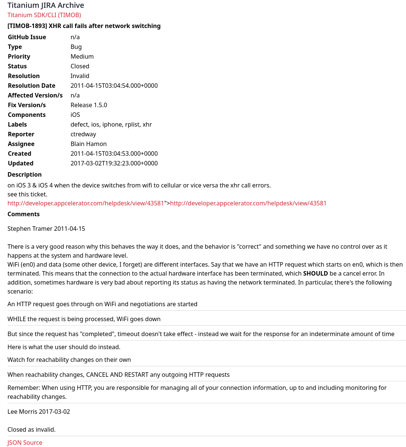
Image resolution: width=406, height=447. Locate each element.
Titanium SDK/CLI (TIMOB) (44, 15)
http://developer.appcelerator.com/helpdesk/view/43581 (85, 203)
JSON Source (24, 442)
